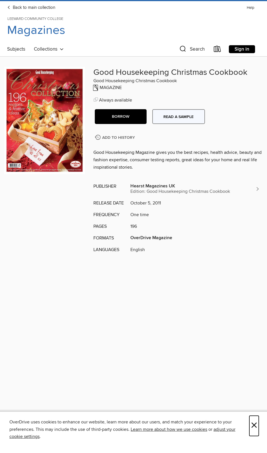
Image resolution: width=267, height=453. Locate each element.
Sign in (242, 49)
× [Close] (254, 426)
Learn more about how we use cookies (169, 429)
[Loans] (217, 50)
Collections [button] (49, 49)
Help (250, 8)
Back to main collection (31, 7)
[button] (191, 50)
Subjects (16, 49)
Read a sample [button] (178, 116)
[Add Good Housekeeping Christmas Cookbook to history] (115, 137)
